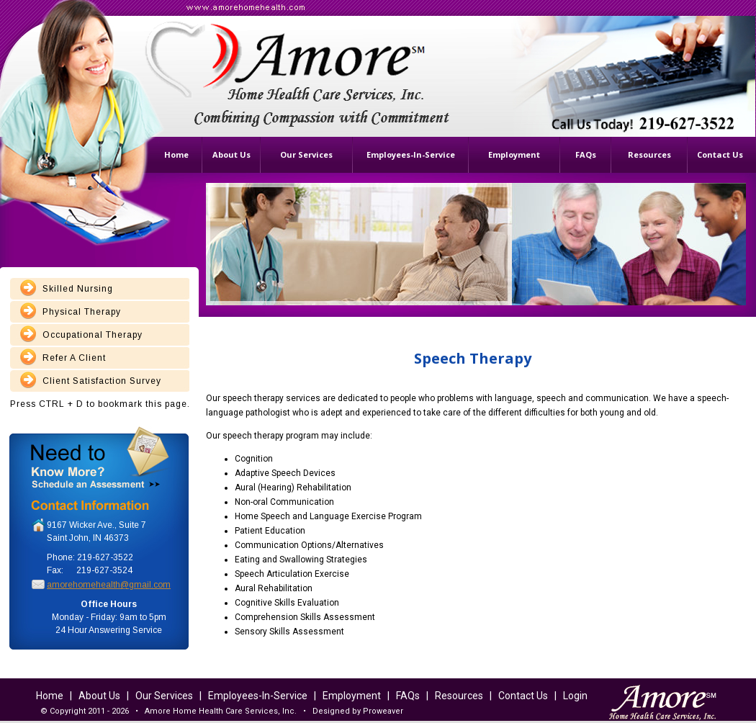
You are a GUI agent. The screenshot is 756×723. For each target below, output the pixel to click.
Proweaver (383, 711)
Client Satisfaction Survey (101, 381)
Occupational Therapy (92, 335)
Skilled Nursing (77, 289)
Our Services (164, 695)
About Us (99, 695)
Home (49, 695)
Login (575, 695)
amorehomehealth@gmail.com (109, 585)
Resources (459, 695)
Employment (352, 695)
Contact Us (523, 695)
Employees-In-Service (257, 695)
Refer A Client (74, 358)
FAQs (408, 695)
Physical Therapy (81, 312)
